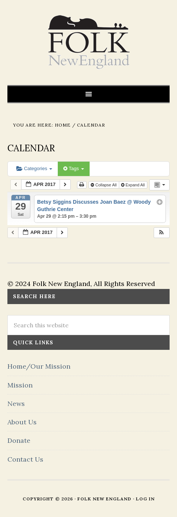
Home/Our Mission (38, 366)
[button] (161, 233)
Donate (18, 440)
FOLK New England (89, 42)
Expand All (133, 185)
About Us (22, 422)
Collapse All (104, 185)
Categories (34, 168)
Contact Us (25, 459)
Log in (145, 499)
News (16, 403)
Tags (73, 168)
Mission (20, 385)
